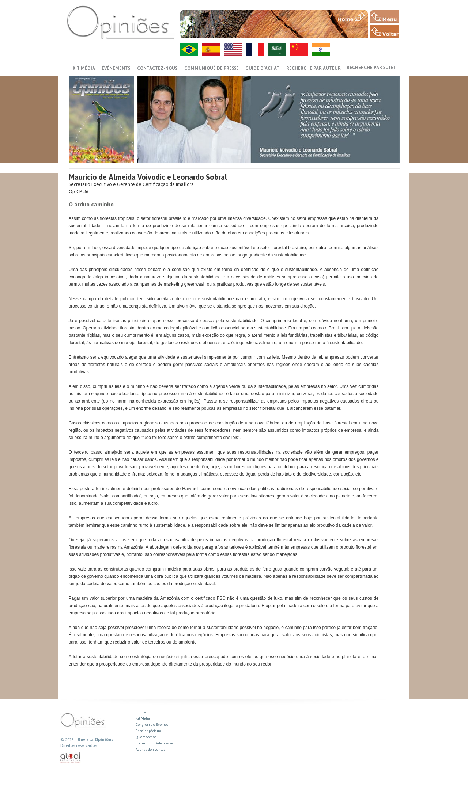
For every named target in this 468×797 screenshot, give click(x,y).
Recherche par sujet (371, 67)
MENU (384, 16)
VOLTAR (384, 31)
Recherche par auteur (313, 68)
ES (211, 49)
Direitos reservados (78, 745)
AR (277, 49)
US (233, 49)
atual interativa (70, 757)
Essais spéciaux (148, 731)
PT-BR (189, 49)
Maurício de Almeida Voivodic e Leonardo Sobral (148, 177)
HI (321, 49)
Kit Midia (143, 718)
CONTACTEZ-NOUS (157, 68)
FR (255, 49)
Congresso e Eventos (152, 724)
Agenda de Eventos (150, 749)
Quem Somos (146, 737)
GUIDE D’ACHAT (262, 68)
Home (141, 712)
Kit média (84, 68)
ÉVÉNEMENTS (116, 68)
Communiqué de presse (211, 68)
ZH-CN (299, 49)
